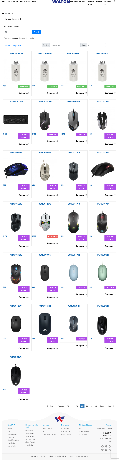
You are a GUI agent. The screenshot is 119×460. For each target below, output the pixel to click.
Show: (83, 45)
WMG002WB (103, 101)
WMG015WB (74, 204)
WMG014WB (45, 204)
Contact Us (29, 430)
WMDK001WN (16, 101)
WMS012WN (16, 306)
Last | (111, 406)
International (47, 428)
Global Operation (13, 440)
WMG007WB (16, 152)
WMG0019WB (73, 101)
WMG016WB (103, 204)
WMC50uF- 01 (102, 53)
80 (87, 406)
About (10, 431)
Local (45, 431)
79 (82, 406)
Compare (23, 92)
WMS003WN (45, 255)
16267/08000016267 (105, 428)
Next (103, 406)
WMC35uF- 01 (16, 53)
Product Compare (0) (13, 45)
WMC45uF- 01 (74, 53)
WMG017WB (16, 255)
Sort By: (46, 45)
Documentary (83, 434)
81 (92, 406)
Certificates (11, 443)
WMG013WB (16, 204)
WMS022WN (103, 306)
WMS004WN (74, 255)
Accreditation (12, 446)
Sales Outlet (29, 433)
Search (10, 13)
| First (50, 406)
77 (72, 406)
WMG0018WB (45, 101)
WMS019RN (45, 306)
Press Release (66, 434)
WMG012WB (103, 152)
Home (10, 428)
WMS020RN (74, 306)
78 (77, 406)
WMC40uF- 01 (45, 53)
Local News (65, 428)
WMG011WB (74, 152)
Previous (60, 406)
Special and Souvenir (50, 434)
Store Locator (30, 436)
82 (96, 406)
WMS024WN (16, 357)
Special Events (84, 431)
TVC (80, 428)
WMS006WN (103, 255)
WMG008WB (45, 152)
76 (68, 406)
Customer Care (30, 439)
